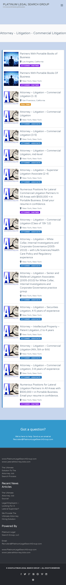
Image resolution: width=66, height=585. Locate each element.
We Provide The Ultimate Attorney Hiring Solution (10, 516)
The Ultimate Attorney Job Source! (8, 496)
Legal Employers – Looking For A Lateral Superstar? (10, 506)
